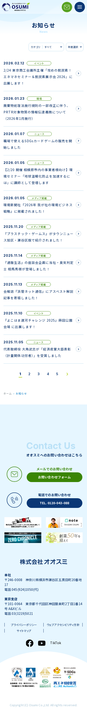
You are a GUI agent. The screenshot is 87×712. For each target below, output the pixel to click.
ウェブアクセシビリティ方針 (63, 625)
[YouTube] (41, 643)
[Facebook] (29, 643)
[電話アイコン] (43, 500)
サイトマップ (24, 631)
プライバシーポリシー (24, 625)
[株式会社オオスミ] (16, 7)
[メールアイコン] (67, 7)
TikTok (55, 642)
